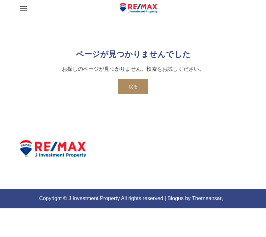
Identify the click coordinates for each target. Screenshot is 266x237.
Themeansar (207, 198)
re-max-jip (41, 166)
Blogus (175, 198)
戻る (133, 86)
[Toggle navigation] (23, 8)
